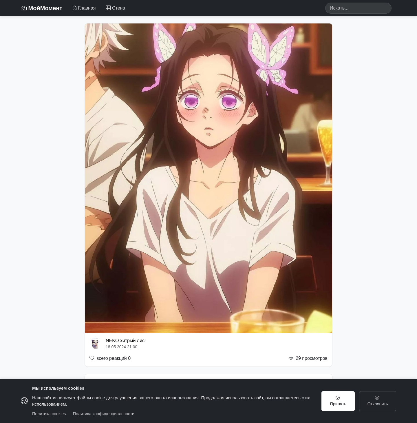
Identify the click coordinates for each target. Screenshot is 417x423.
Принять (338, 400)
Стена (115, 8)
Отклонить (377, 400)
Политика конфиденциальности (103, 413)
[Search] (358, 8)
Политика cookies (49, 413)
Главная (84, 8)
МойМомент (41, 8)
